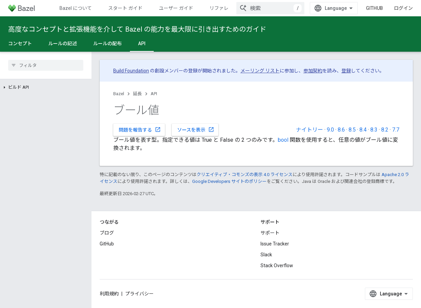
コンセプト (20, 43)
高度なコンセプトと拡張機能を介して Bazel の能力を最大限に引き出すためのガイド (137, 29)
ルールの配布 (107, 43)
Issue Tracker (274, 243)
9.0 (330, 129)
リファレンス (223, 8)
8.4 (363, 129)
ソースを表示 (195, 129)
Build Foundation (131, 70)
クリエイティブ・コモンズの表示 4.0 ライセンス (244, 174)
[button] (45, 87)
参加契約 (312, 70)
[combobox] (270, 8)
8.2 (384, 129)
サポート (270, 233)
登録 (346, 70)
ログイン (403, 8)
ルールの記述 (62, 43)
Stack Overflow (276, 265)
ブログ (107, 233)
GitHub (374, 8)
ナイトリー (309, 129)
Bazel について (76, 8)
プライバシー (139, 293)
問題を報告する (140, 129)
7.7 (395, 129)
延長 (137, 93)
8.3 (373, 129)
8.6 (341, 129)
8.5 (352, 129)
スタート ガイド (125, 8)
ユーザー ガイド (176, 8)
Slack (266, 254)
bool (283, 140)
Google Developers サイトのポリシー (229, 181)
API (154, 93)
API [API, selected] (142, 43)
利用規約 (109, 293)
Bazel (118, 93)
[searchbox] (45, 65)
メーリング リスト (260, 70)
